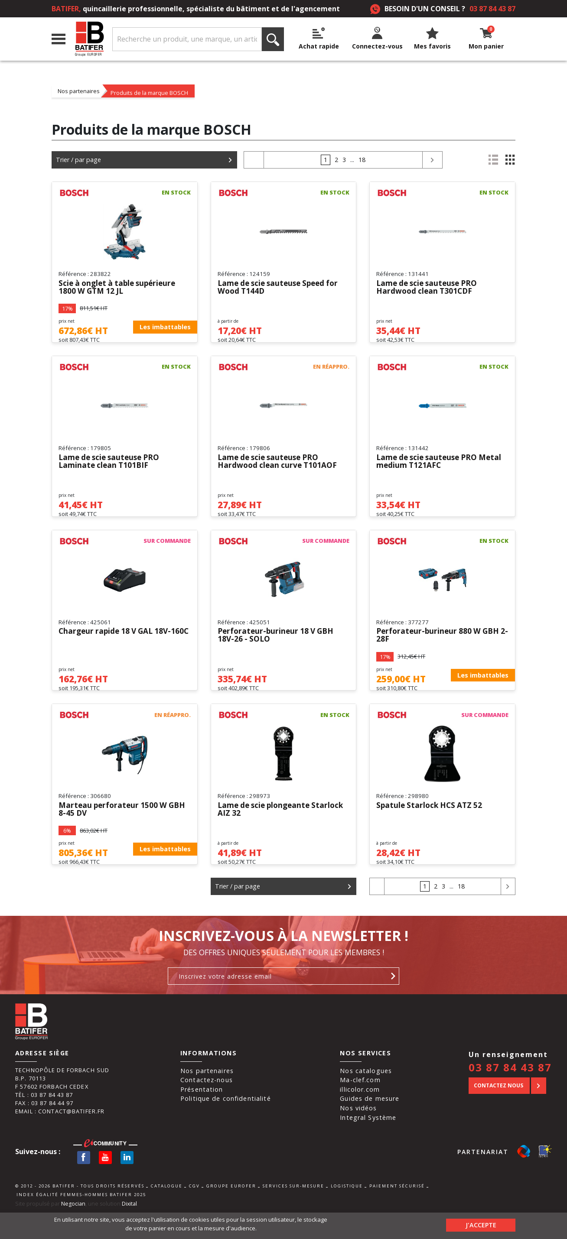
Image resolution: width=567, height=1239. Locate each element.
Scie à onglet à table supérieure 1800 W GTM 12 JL (120, 287)
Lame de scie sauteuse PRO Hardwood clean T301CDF (429, 287)
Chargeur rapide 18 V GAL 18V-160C (118, 649)
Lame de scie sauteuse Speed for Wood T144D (281, 287)
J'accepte (481, 1224)
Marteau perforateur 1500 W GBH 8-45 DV (124, 829)
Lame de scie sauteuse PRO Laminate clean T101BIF (112, 468)
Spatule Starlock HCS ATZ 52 (431, 825)
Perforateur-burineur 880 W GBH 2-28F (440, 649)
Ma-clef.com (360, 1106)
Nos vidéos (358, 1134)
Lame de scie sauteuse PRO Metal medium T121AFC (442, 468)
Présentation (201, 1116)
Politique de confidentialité (225, 1125)
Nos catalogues (366, 1097)
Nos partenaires (79, 91)
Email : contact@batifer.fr (59, 1138)
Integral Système (368, 1144)
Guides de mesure (369, 1125)
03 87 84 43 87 (492, 8)
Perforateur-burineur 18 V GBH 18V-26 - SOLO (278, 649)
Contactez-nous (206, 1106)
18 (361, 160)
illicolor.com (360, 1116)
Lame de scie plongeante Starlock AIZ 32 (266, 829)
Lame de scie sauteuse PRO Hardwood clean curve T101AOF (279, 468)
